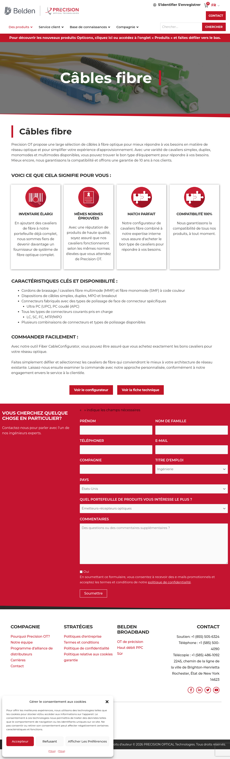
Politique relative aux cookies (88, 654)
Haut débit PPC (130, 648)
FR (213, 5)
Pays (85, 480)
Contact (17, 666)
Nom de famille (171, 421)
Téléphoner (93, 441)
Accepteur (20, 741)
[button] (107, 702)
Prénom (89, 421)
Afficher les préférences (87, 741)
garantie (71, 660)
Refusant (50, 741)
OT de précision (130, 642)
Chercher (214, 27)
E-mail (162, 441)
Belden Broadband (133, 629)
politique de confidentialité (169, 582)
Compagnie (91, 460)
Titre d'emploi (170, 460)
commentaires (94, 519)
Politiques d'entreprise (83, 636)
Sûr (120, 654)
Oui (86, 572)
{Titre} (52, 751)
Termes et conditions (81, 642)
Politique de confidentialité (86, 648)
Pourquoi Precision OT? (30, 636)
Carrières (18, 660)
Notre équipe (22, 642)
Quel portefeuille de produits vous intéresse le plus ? (137, 499)
